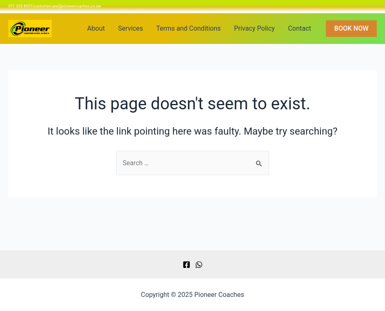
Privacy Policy (254, 28)
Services (130, 28)
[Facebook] (186, 264)
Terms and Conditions (188, 28)
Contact (299, 28)
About (96, 28)
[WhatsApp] (199, 264)
